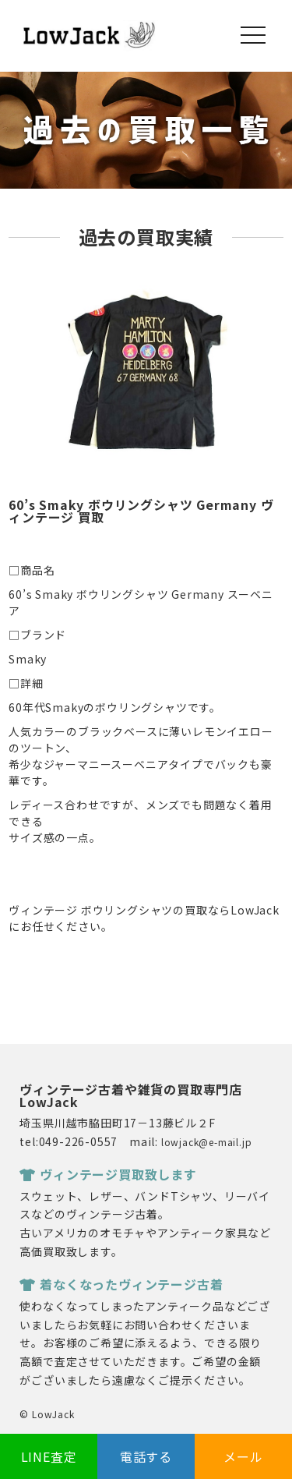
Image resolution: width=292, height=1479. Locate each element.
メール (242, 1456)
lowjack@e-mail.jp (206, 1141)
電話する (146, 1456)
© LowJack (46, 1414)
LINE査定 (49, 1456)
